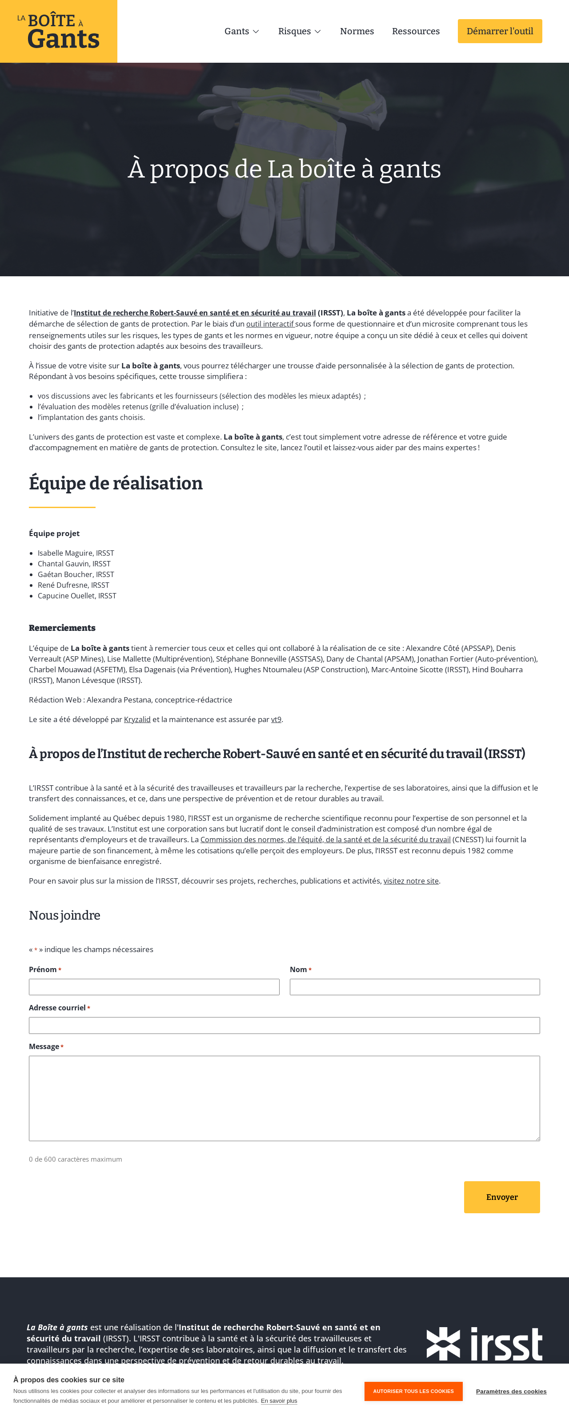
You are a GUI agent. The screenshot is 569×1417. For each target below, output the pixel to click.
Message (46, 1042)
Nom (301, 965)
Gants (242, 31)
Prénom (45, 965)
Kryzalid (137, 717)
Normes (357, 31)
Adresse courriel (59, 1003)
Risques (300, 31)
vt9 (277, 717)
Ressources (416, 31)
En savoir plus (279, 1400)
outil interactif (271, 322)
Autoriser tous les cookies (413, 1390)
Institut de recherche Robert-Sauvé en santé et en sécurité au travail (201, 312)
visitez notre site (412, 877)
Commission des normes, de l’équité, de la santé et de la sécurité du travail (328, 836)
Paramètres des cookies (511, 1390)
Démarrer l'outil (500, 31)
